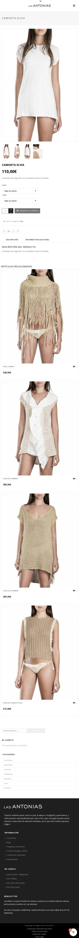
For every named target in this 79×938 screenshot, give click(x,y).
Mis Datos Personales (15, 883)
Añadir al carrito (27, 211)
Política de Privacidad (39, 932)
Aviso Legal (39, 937)
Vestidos (7, 788)
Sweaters (7, 778)
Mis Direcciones (12, 887)
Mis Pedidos (11, 878)
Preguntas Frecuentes (15, 846)
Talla (4, 195)
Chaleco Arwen (10, 591)
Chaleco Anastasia (12, 703)
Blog (8, 842)
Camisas (7, 769)
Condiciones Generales (15, 855)
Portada (28, 23)
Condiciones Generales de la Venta (39, 929)
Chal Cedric (9, 366)
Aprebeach (8, 765)
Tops (21, 221)
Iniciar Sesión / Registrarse (16, 874)
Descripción (12, 240)
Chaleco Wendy (10, 478)
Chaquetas (8, 774)
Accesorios (8, 760)
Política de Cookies (39, 934)
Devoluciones (11, 859)
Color (4, 185)
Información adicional (37, 240)
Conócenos (10, 838)
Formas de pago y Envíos (16, 851)
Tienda (37, 23)
